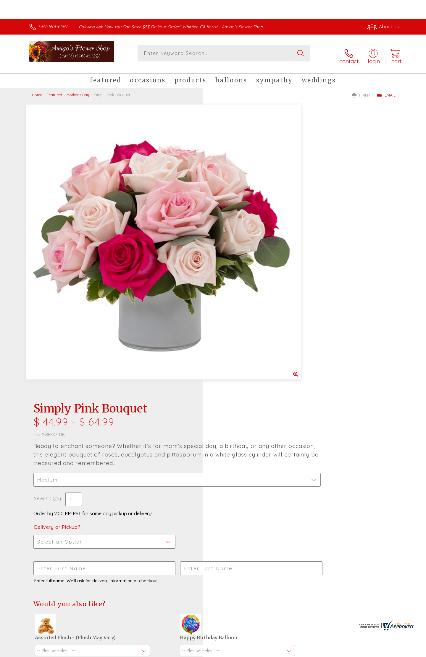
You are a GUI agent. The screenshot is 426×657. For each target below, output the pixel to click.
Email (386, 90)
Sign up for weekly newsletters (287, 467)
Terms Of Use (269, 651)
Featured (54, 90)
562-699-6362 (53, 27)
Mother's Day (78, 90)
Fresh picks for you (161, 471)
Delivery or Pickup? (237, 232)
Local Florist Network (346, 651)
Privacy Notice (304, 651)
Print (361, 90)
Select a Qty (227, 204)
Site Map (383, 651)
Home (37, 90)
